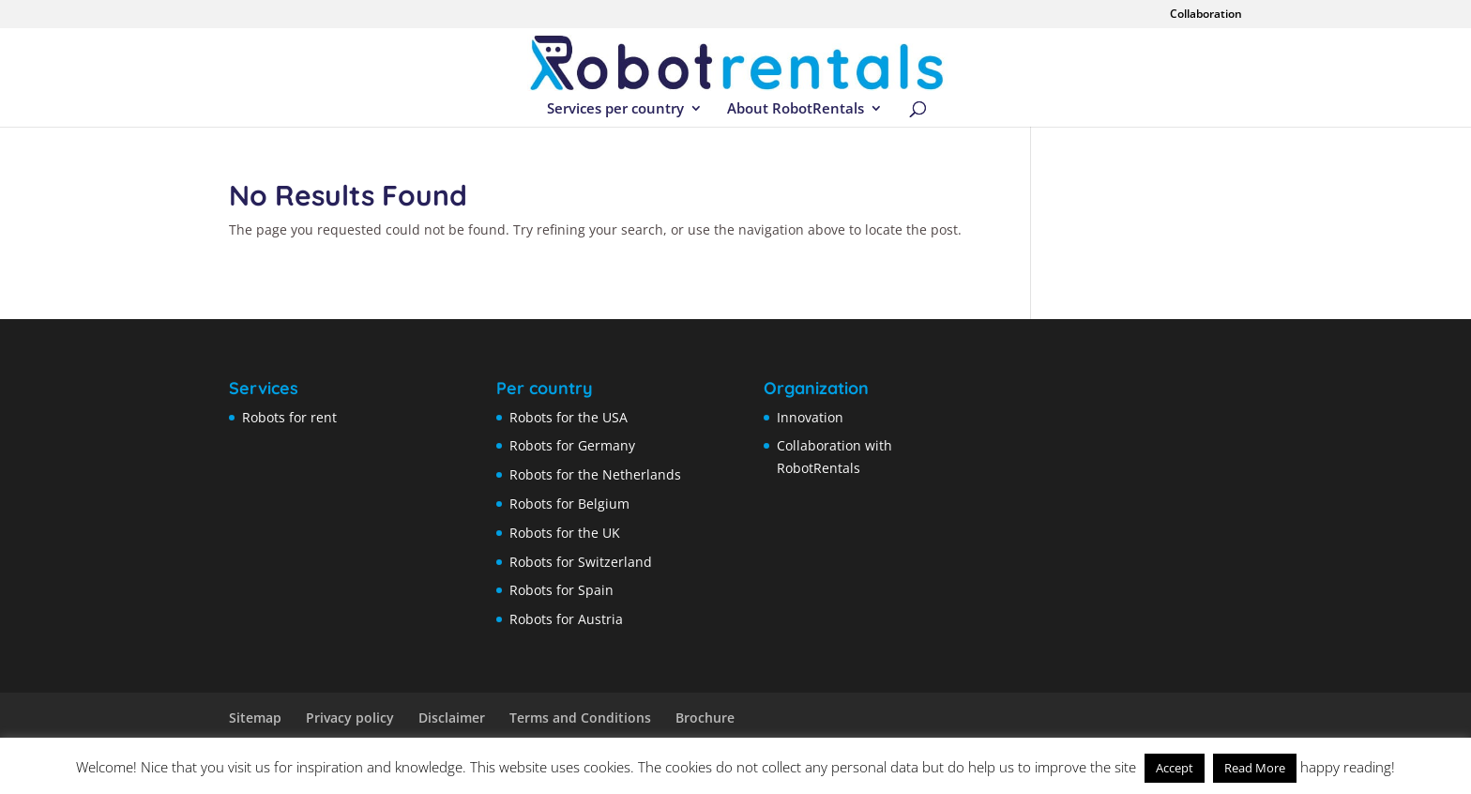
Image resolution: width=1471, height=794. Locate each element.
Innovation (810, 417)
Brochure (705, 717)
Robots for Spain (561, 590)
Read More (1254, 767)
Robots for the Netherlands (595, 474)
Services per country (615, 109)
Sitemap (255, 717)
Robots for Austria (566, 619)
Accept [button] (1174, 767)
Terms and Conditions (580, 717)
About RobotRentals (795, 109)
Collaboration (1206, 15)
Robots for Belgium (569, 503)
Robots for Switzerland (580, 562)
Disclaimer (451, 717)
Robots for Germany (572, 445)
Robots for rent (289, 417)
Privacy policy (350, 717)
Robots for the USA (568, 417)
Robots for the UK (564, 533)
